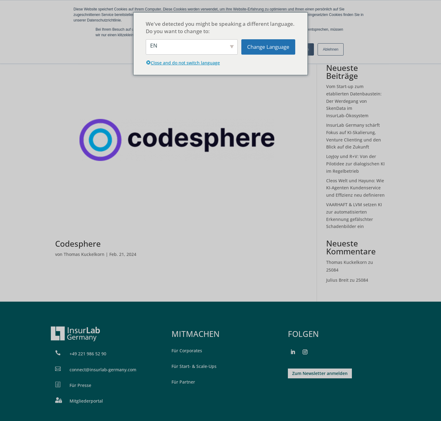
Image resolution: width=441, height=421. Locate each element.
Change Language (268, 46)
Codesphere (78, 243)
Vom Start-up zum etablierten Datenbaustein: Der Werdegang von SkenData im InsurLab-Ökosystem (354, 100)
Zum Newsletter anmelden (320, 373)
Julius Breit (337, 280)
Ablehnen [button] (330, 49)
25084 (332, 270)
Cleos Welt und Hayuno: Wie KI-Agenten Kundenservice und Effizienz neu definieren (355, 188)
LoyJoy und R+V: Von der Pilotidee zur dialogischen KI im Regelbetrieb (355, 163)
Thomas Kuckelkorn (84, 254)
